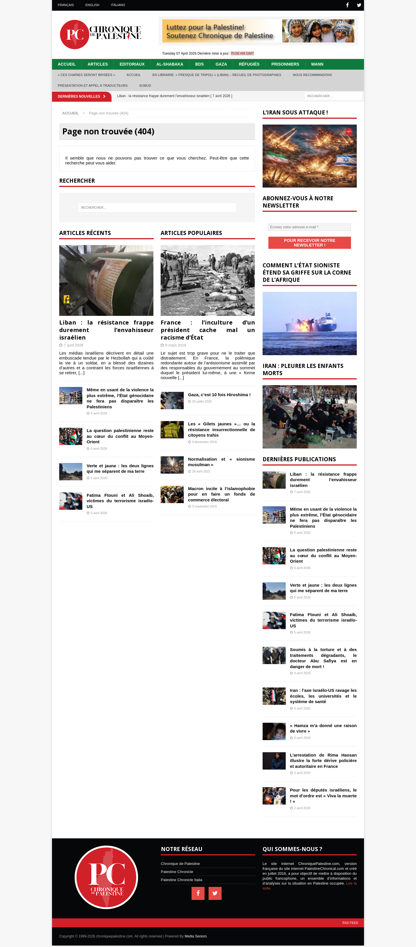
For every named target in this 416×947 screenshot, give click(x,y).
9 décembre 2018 (204, 441)
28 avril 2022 (201, 470)
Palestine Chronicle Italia (181, 874)
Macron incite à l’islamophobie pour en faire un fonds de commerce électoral (221, 493)
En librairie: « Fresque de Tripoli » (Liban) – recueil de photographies (216, 74)
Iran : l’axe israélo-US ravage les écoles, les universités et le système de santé (323, 690)
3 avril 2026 (302, 732)
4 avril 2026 (302, 667)
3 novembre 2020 (204, 505)
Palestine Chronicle (177, 866)
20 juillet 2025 (202, 401)
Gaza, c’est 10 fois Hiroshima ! (219, 394)
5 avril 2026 (99, 477)
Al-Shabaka (169, 63)
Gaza (221, 63)
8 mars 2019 (175, 344)
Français (66, 5)
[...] (82, 372)
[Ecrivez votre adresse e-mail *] (309, 226)
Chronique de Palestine (180, 858)
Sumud (145, 85)
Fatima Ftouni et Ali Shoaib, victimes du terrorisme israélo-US (120, 500)
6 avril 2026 (99, 412)
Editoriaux (132, 63)
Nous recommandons (312, 74)
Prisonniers (285, 63)
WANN (317, 63)
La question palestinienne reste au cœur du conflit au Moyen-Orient (120, 435)
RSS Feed (350, 917)
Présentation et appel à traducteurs (93, 85)
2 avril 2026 (302, 802)
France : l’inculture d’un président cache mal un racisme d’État (208, 329)
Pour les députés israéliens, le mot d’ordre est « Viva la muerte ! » (323, 790)
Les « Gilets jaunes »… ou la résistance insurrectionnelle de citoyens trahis (221, 429)
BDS (199, 63)
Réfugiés (249, 63)
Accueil (67, 63)
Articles (98, 63)
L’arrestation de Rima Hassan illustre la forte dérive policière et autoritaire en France (323, 755)
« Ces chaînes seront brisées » (86, 74)
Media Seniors (196, 931)
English (92, 5)
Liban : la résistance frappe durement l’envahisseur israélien (106, 329)
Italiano (118, 5)
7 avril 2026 (73, 344)
